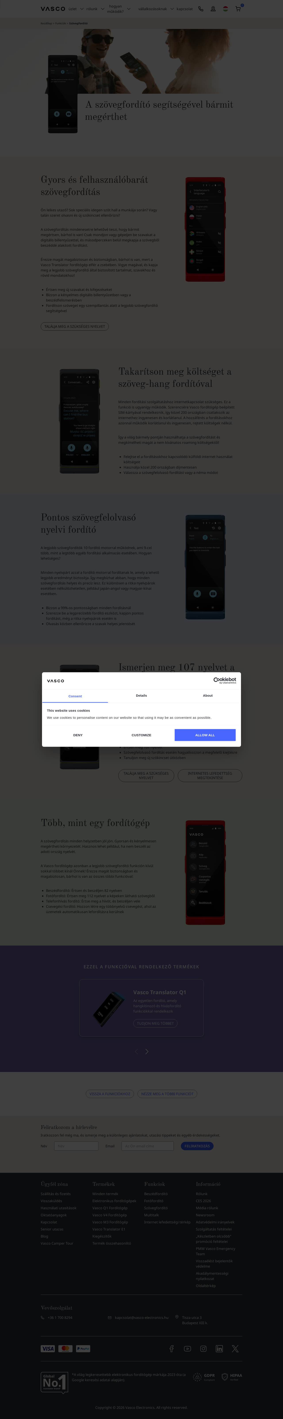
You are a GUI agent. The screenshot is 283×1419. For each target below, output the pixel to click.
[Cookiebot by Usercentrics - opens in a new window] (216, 680)
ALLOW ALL (205, 735)
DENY (77, 735)
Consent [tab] (75, 696)
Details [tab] (141, 695)
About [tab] (208, 695)
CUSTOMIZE (141, 735)
